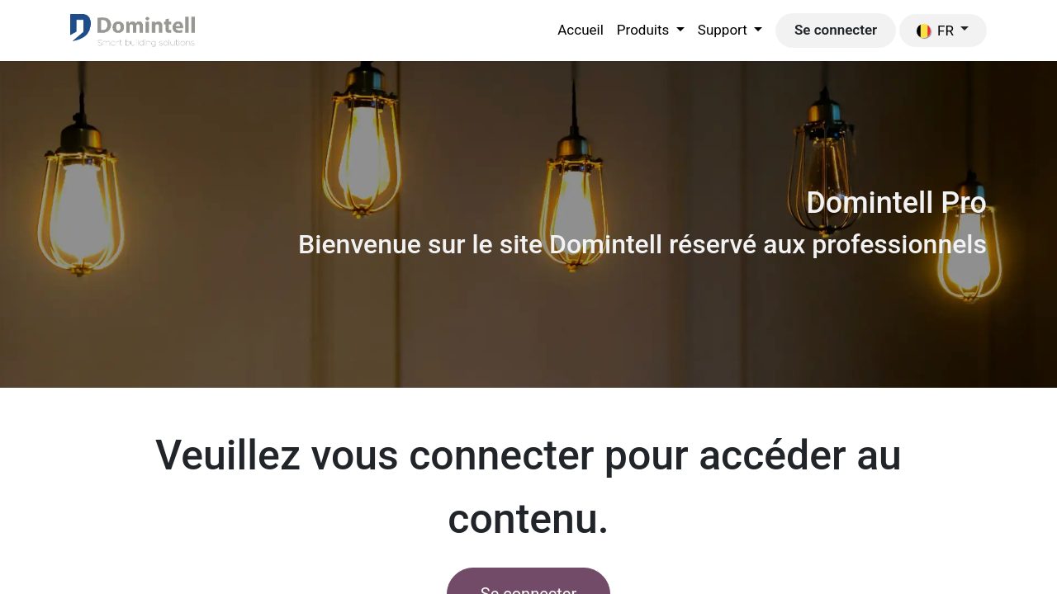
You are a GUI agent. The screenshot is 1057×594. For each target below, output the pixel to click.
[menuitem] (580, 30)
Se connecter (835, 29)
